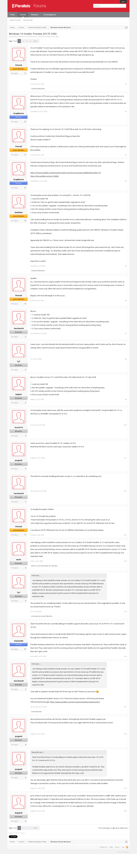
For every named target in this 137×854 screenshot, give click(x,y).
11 (25, 73)
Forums (23, 15)
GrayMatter (18, 113)
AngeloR (18, 813)
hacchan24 (18, 328)
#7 (126, 333)
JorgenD (18, 460)
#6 (126, 300)
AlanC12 (34, 566)
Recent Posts (28, 20)
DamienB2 (18, 641)
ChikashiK (34, 89)
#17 (125, 707)
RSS (127, 847)
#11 (125, 458)
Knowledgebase (50, 15)
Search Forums (15, 20)
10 (25, 221)
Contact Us (103, 847)
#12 (125, 491)
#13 (125, 535)
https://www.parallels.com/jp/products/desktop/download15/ (75, 702)
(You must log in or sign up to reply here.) (113, 828)
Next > (36, 41)
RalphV (19, 394)
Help (111, 847)
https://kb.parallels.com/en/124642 (44, 176)
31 (25, 122)
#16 (125, 656)
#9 (126, 399)
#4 (126, 181)
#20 (125, 811)
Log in (123, 2)
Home (12, 15)
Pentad (47, 36)
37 (25, 649)
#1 (126, 84)
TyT (18, 361)
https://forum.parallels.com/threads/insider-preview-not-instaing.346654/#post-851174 (65, 172)
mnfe (18, 559)
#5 (126, 266)
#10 (125, 425)
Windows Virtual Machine (28, 36)
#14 (125, 561)
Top (122, 847)
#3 (126, 155)
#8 (126, 359)
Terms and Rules (123, 852)
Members (34, 15)
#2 (126, 111)
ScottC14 (19, 427)
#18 (125, 734)
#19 (125, 788)
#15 (125, 611)
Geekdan (19, 212)
